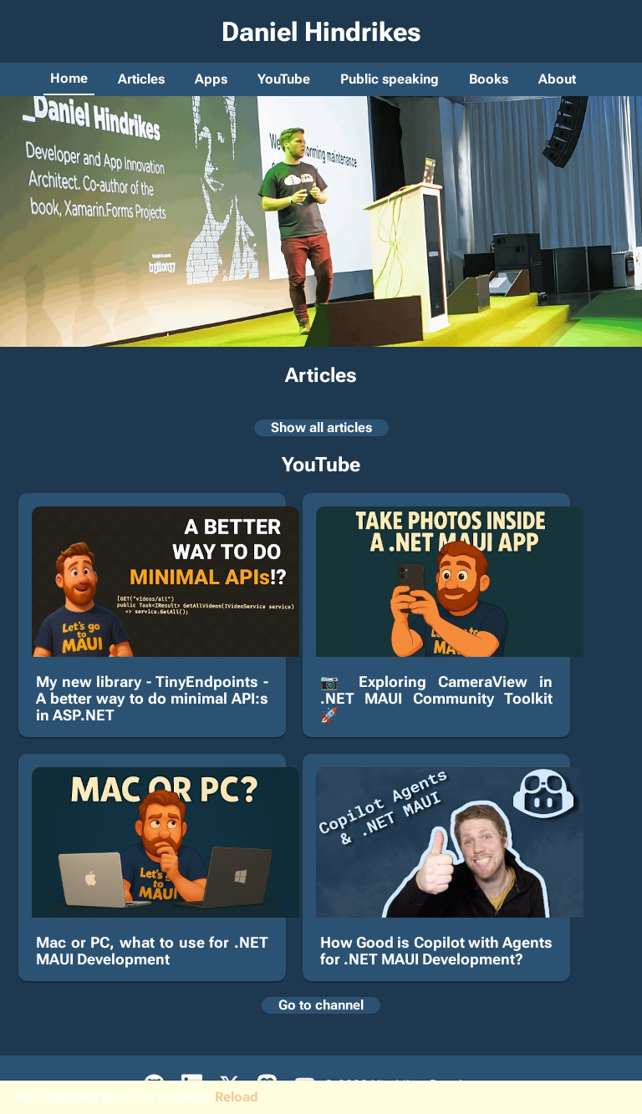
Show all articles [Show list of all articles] (321, 427)
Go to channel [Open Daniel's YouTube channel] (321, 1005)
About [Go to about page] (557, 79)
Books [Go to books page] (488, 79)
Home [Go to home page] (69, 78)
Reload (236, 1097)
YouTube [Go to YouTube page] (283, 79)
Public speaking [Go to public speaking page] (389, 79)
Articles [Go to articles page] (141, 79)
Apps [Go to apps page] (211, 79)
